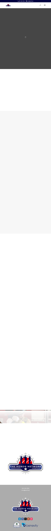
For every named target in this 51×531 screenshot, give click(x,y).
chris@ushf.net (25, 490)
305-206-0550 (25, 488)
